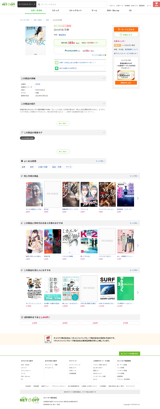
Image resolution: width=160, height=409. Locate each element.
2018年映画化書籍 (27, 138)
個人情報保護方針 (73, 386)
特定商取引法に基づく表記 (51, 404)
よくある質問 (64, 161)
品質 (23, 166)
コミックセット (75, 10)
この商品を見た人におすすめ (81, 270)
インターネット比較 (99, 376)
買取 (156, 5)
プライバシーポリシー (59, 386)
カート (149, 5)
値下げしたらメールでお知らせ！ (126, 53)
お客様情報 (72, 373)
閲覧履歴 (142, 5)
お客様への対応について (89, 386)
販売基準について (131, 49)
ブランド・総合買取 (123, 379)
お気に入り (134, 5)
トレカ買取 (120, 368)
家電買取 (120, 376)
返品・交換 (56, 166)
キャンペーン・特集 (51, 365)
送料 (32, 166)
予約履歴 (127, 5)
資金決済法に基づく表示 (116, 386)
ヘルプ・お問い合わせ (100, 365)
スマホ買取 (120, 373)
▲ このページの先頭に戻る (129, 354)
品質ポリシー (45, 386)
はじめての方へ (98, 368)
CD (130, 10)
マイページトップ (74, 365)
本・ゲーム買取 (122, 365)
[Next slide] (138, 198)
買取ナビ (96, 370)
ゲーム (94, 10)
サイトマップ (130, 386)
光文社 (38, 84)
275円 (125, 323)
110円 (34, 323)
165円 (64, 323)
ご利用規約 (102, 386)
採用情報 (36, 386)
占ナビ (95, 379)
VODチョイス (97, 373)
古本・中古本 (36, 10)
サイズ (68, 166)
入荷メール (119, 5)
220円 (95, 323)
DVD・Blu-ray (113, 10)
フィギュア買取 (122, 370)
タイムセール (49, 368)
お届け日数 (42, 166)
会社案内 (28, 386)
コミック (55, 10)
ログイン (112, 5)
